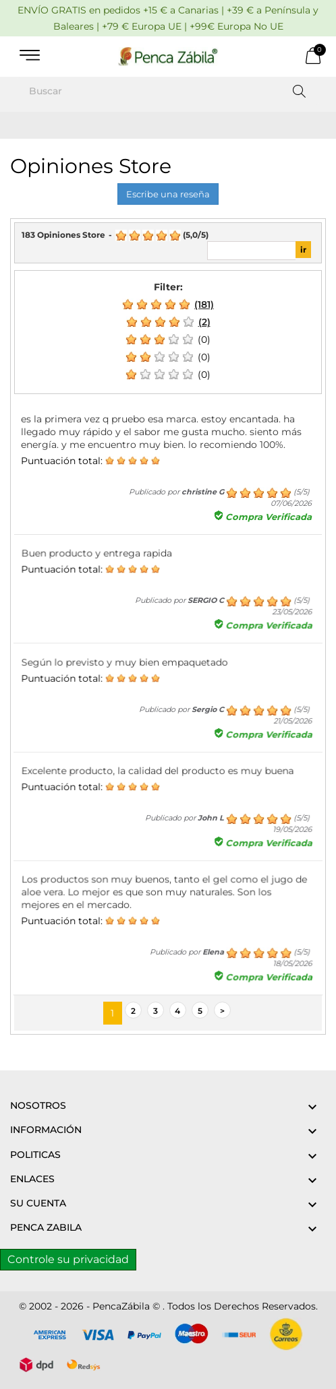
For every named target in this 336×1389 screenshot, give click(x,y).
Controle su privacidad (68, 1259)
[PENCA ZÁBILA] (168, 56)
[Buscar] (168, 91)
